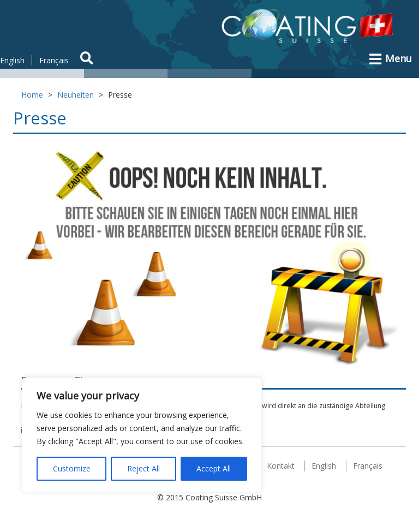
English (12, 60)
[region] (142, 435)
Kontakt (281, 466)
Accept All (213, 468)
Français (54, 60)
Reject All (143, 468)
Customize (72, 468)
